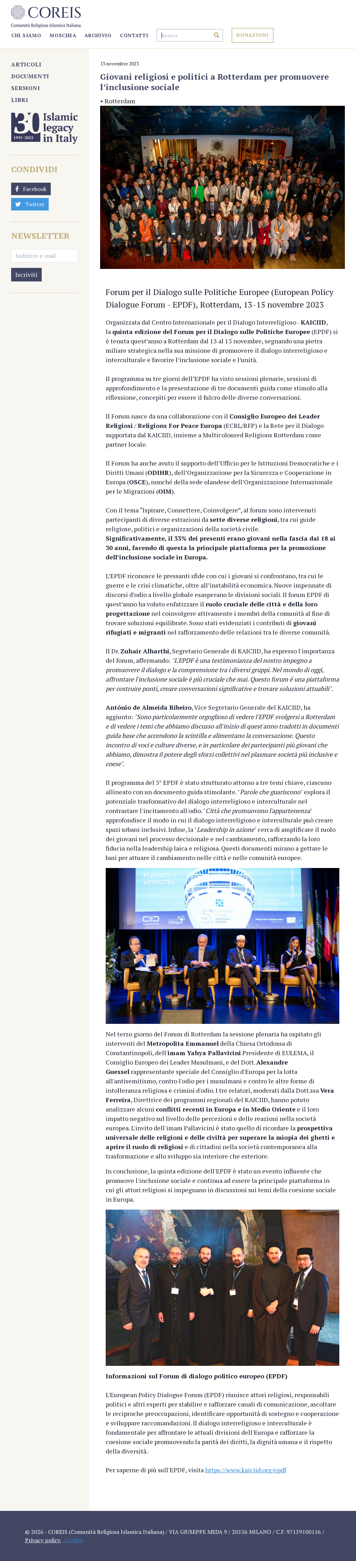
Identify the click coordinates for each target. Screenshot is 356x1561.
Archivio (98, 35)
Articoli (26, 64)
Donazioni (252, 35)
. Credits (72, 1540)
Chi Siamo (26, 35)
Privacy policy (42, 1540)
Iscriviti (26, 274)
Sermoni (25, 88)
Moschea (62, 35)
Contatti (134, 35)
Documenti (30, 76)
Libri (19, 100)
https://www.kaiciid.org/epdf (245, 1470)
